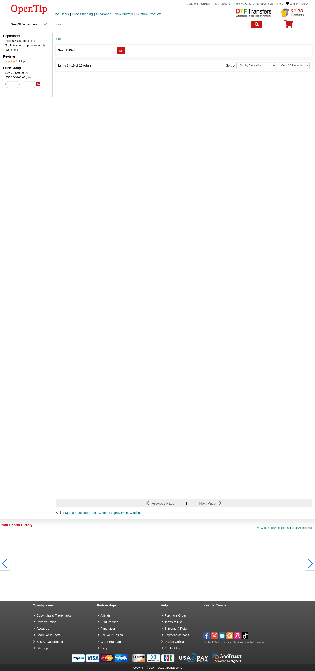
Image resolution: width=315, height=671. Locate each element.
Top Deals (61, 14)
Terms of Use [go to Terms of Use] (173, 622)
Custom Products (148, 14)
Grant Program (111, 641)
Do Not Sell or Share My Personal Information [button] (234, 642)
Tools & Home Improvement (25, 45)
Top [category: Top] (58, 38)
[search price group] (38, 84)
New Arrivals (124, 14)
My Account (222, 3)
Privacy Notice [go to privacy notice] (46, 622)
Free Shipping (82, 14)
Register (204, 3)
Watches (13, 49)
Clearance (103, 14)
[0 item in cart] (288, 25)
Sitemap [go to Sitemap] (42, 648)
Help (280, 3)
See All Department (24, 24)
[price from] (12, 84)
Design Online (174, 641)
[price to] (29, 84)
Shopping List (265, 3)
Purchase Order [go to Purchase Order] (175, 615)
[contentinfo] (29, 9)
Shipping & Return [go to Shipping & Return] (176, 628)
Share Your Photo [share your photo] (49, 635)
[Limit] (294, 65)
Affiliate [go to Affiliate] (106, 615)
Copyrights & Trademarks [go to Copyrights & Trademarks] (54, 615)
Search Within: (68, 50)
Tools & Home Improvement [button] (110, 513)
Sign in (191, 3)
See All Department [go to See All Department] (50, 641)
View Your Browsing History (273, 527)
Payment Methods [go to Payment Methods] (176, 635)
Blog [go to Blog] (104, 648)
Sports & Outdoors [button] (77, 513)
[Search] (256, 24)
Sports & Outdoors (20, 40)
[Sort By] (256, 65)
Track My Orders (243, 3)
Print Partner (109, 622)
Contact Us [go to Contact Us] (172, 648)
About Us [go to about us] (43, 628)
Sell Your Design (112, 635)
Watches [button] (135, 513)
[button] (298, 3)
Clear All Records (301, 527)
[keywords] (152, 24)
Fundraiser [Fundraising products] (108, 628)
